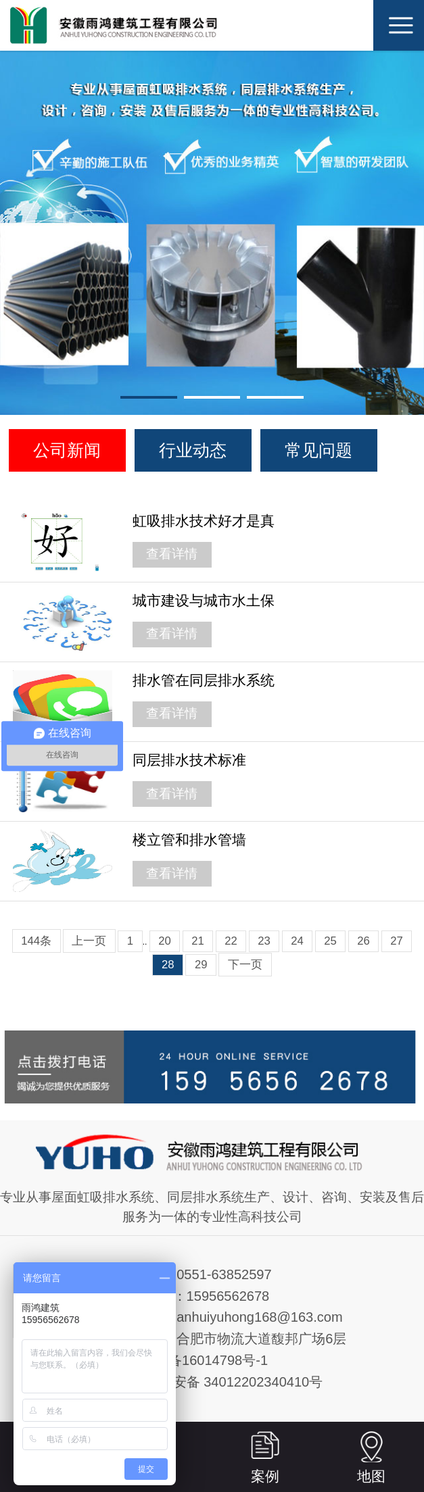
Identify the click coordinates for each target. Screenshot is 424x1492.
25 (330, 941)
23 (264, 941)
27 (396, 941)
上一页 (89, 941)
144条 (36, 941)
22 (231, 941)
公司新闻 (67, 450)
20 (164, 941)
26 (363, 941)
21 (197, 941)
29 (201, 964)
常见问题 (318, 450)
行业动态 (193, 450)
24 (297, 941)
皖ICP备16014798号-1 (200, 1360)
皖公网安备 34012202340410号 (228, 1381)
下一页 (245, 964)
